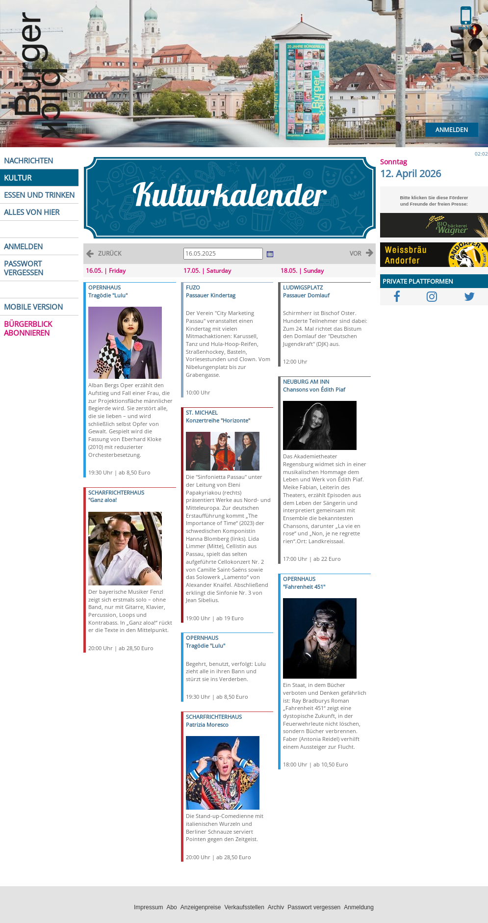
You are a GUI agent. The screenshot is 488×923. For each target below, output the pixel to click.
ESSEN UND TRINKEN (39, 195)
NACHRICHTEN (28, 160)
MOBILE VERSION (33, 307)
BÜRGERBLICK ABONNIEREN (28, 328)
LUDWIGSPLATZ (303, 287)
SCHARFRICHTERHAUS (116, 492)
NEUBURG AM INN (306, 381)
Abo (171, 907)
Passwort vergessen (313, 907)
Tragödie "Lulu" (108, 295)
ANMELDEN (23, 246)
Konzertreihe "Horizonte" (218, 420)
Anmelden (452, 130)
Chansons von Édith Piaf (314, 389)
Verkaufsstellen (244, 907)
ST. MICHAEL (202, 412)
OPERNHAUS (104, 287)
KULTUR (17, 178)
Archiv (276, 907)
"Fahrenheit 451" (304, 586)
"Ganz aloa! (102, 499)
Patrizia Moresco (207, 724)
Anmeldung (359, 907)
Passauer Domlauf (306, 295)
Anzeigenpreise (200, 907)
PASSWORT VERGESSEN (23, 268)
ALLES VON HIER (31, 212)
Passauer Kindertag (210, 295)
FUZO (193, 287)
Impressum (148, 907)
